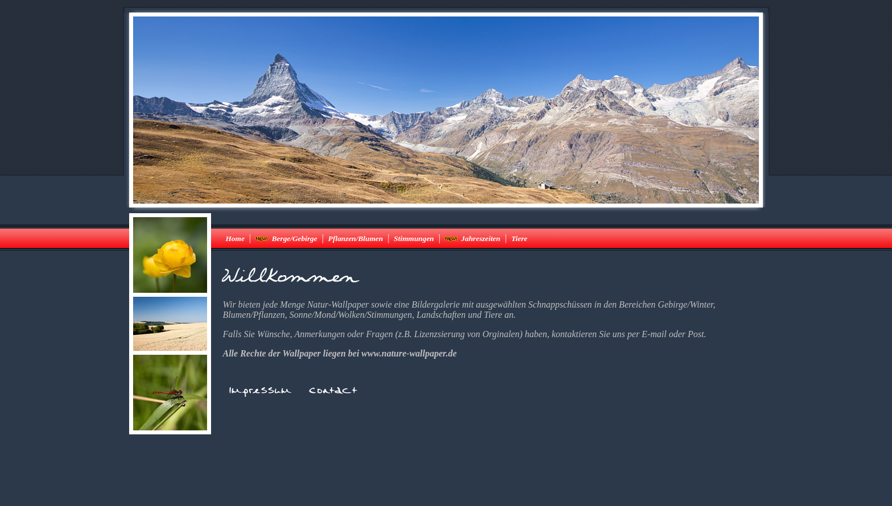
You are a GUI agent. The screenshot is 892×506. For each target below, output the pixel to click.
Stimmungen (413, 238)
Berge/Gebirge (286, 238)
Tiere (519, 238)
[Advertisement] (446, 471)
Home (235, 238)
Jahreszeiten (473, 238)
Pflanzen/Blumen (355, 238)
